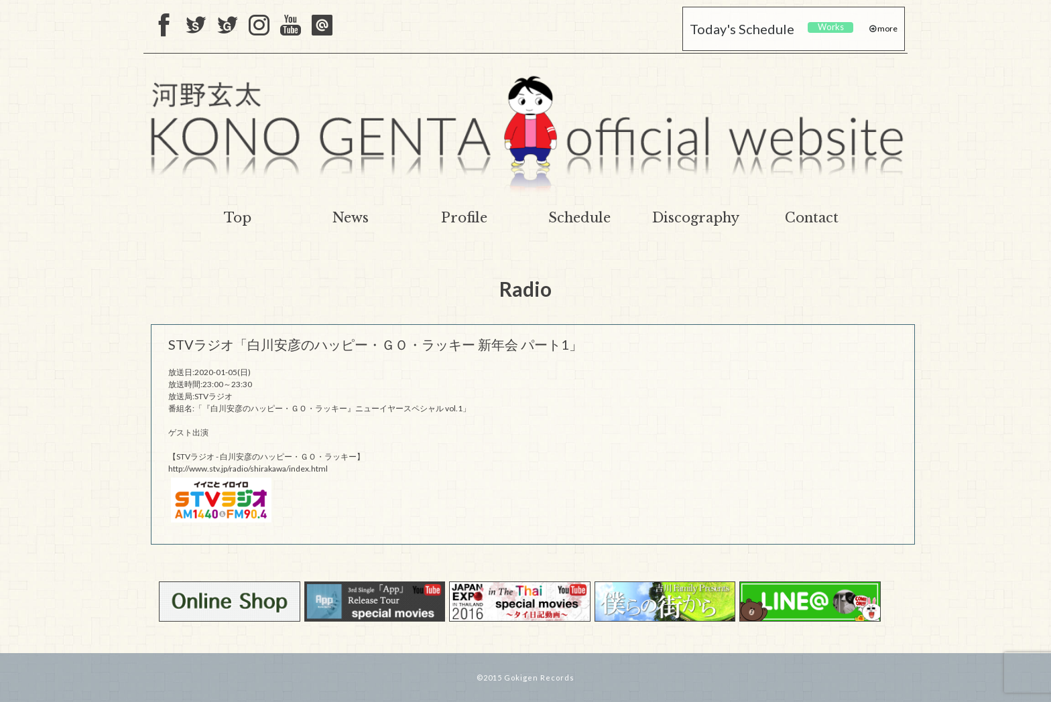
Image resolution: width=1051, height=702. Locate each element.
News (350, 218)
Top (237, 218)
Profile (464, 218)
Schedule (579, 218)
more (887, 28)
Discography (695, 218)
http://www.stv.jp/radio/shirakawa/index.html (248, 469)
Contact (812, 218)
